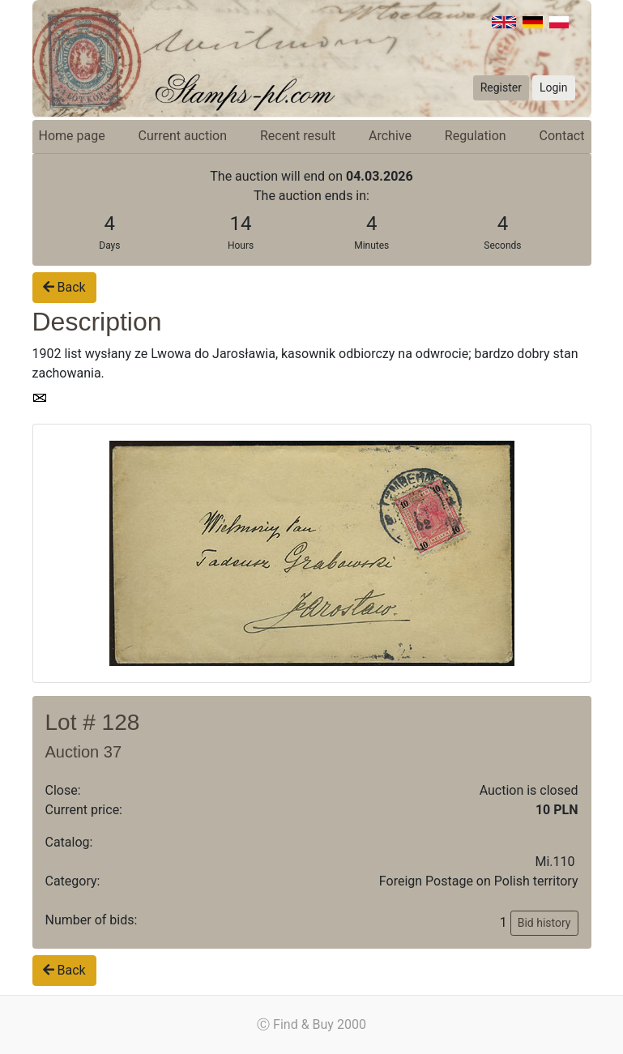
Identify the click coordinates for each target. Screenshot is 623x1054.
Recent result (297, 135)
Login (554, 87)
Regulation (475, 135)
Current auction (183, 135)
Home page (72, 135)
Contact (562, 135)
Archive (390, 135)
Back (64, 287)
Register (501, 87)
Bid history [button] (544, 922)
